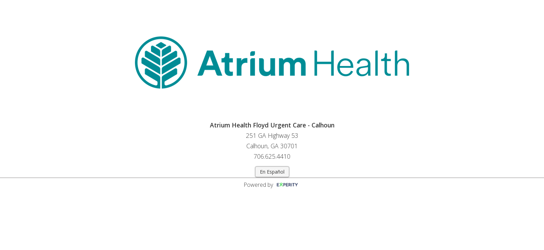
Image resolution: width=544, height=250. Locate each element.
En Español (272, 171)
